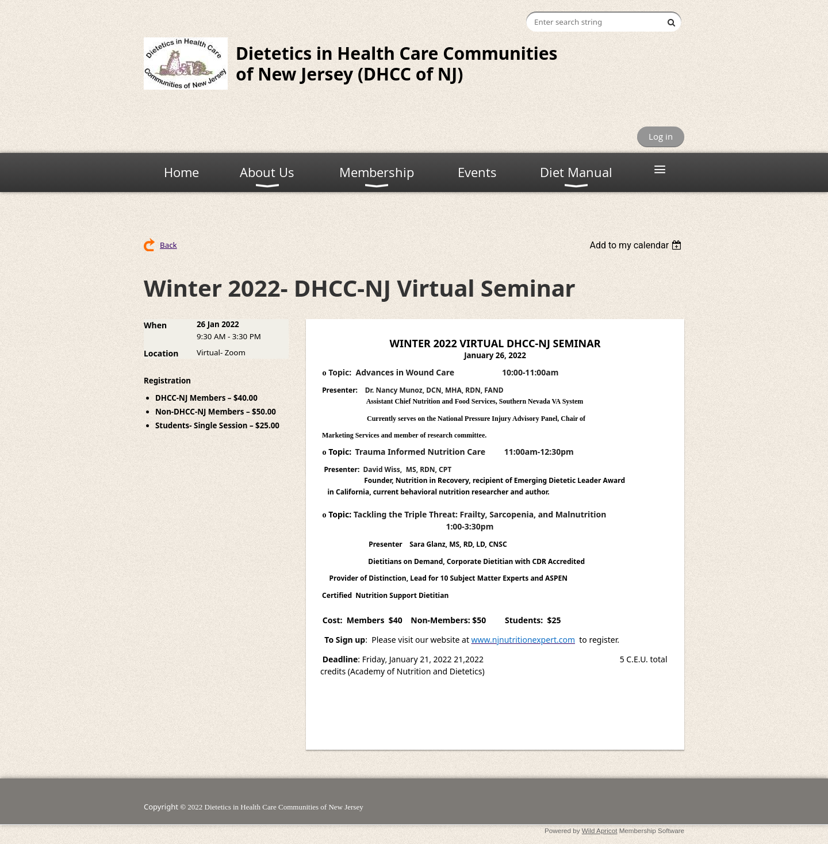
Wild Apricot (600, 830)
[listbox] (636, 245)
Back (168, 245)
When (155, 325)
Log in (661, 136)
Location (161, 353)
